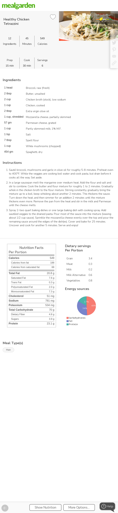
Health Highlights (104, 14)
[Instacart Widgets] (59, 386)
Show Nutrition (45, 507)
